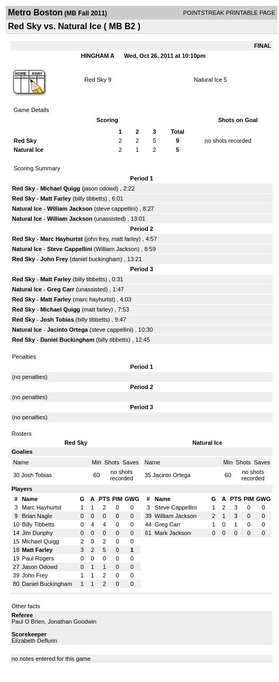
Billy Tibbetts (38, 524)
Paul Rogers (38, 558)
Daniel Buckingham (67, 339)
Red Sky (95, 79)
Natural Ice (208, 79)
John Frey (54, 259)
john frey (97, 239)
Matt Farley (55, 198)
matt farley (124, 239)
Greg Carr (60, 289)
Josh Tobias (57, 319)
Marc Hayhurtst (61, 239)
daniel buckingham (96, 259)
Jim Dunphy (37, 533)
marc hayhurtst (94, 299)
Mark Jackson (173, 533)
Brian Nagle (37, 516)
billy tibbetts (90, 198)
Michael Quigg (60, 188)
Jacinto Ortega (67, 329)
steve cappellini (116, 208)
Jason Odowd (39, 567)
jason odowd (100, 188)
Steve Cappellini (69, 249)
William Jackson (70, 208)
